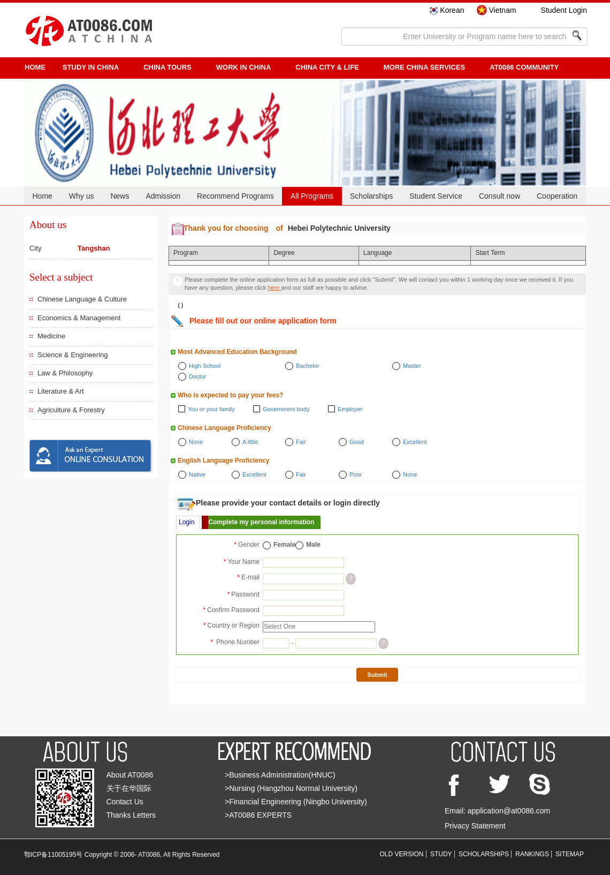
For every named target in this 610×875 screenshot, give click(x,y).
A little (250, 442)
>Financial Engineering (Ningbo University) (296, 801)
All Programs (312, 196)
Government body (286, 409)
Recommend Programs (235, 196)
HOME (35, 67)
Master (412, 366)
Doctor (197, 376)
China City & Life (327, 67)
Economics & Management (78, 318)
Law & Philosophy (65, 373)
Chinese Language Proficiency (224, 428)
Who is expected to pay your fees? (230, 395)
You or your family (211, 409)
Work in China (243, 67)
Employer (350, 409)
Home (42, 196)
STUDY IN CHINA (91, 67)
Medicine (51, 336)
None (196, 442)
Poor (355, 474)
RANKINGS (532, 854)
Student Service (435, 196)
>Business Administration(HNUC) (280, 775)
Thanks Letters (131, 815)
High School (204, 366)
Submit (377, 675)
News (119, 196)
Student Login (564, 10)
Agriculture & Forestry (71, 410)
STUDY (441, 854)
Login (186, 522)
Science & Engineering (72, 355)
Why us (81, 196)
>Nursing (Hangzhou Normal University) (291, 788)
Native (197, 474)
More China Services (424, 67)
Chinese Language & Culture (82, 299)
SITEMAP (569, 854)
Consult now (499, 196)
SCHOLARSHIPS (484, 854)
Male (313, 544)
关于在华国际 (128, 788)
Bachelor (307, 366)
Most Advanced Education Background (237, 352)
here (274, 287)
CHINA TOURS (167, 67)
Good (356, 442)
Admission (163, 196)
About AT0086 (130, 775)
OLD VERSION (402, 854)
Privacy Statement (475, 825)
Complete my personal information (261, 522)
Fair (301, 442)
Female (284, 544)
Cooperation (557, 196)
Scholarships (371, 196)
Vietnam (502, 10)
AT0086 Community (524, 67)
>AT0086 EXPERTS (258, 815)
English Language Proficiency (223, 460)
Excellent (415, 442)
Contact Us (124, 801)
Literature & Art (60, 391)
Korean (452, 10)
